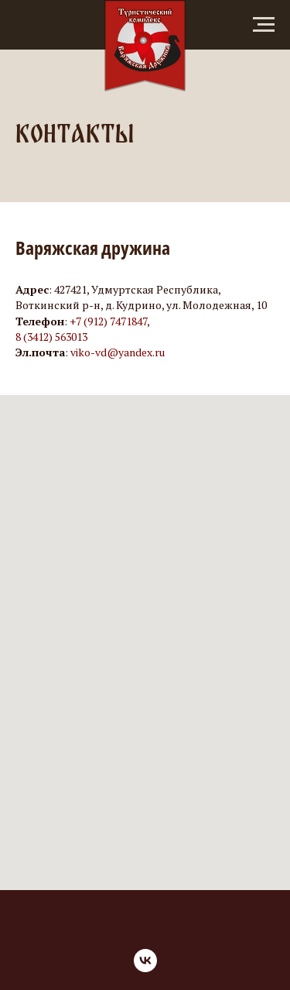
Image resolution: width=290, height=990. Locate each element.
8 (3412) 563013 (51, 336)
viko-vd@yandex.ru (117, 352)
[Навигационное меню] (264, 25)
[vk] (145, 960)
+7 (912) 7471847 (108, 321)
